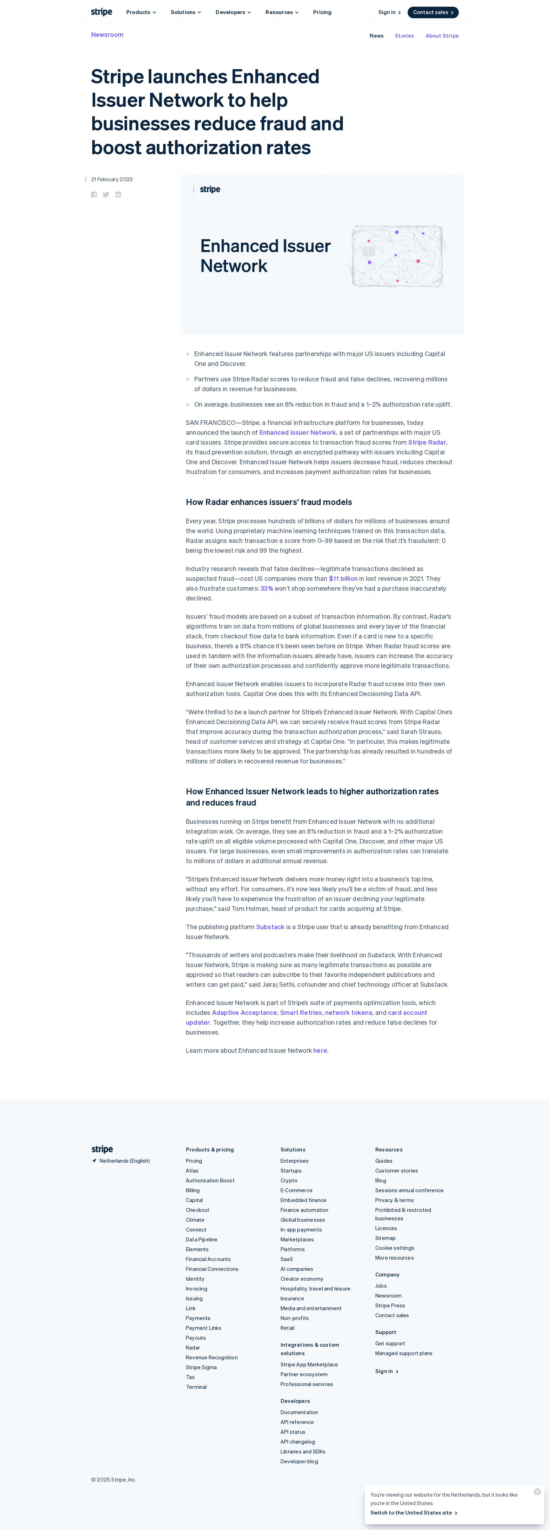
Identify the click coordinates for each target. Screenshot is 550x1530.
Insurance (292, 1298)
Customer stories (396, 1170)
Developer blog (299, 1461)
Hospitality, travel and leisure (315, 1288)
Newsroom (107, 34)
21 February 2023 (112, 179)
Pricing (322, 11)
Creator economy (302, 1278)
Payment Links (204, 1327)
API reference (297, 1421)
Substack (270, 926)
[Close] (536, 1493)
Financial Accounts (208, 1258)
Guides (384, 1160)
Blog (380, 1180)
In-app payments (301, 1229)
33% (267, 588)
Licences (386, 1228)
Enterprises (295, 1160)
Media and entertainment (311, 1308)
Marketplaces (297, 1239)
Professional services (307, 1383)
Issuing (194, 1298)
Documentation (299, 1412)
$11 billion (343, 578)
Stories (404, 35)
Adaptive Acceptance (244, 1012)
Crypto (289, 1180)
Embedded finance (304, 1199)
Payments (198, 1317)
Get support (390, 1343)
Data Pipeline (202, 1239)
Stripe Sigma (201, 1367)
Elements (197, 1249)
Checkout (198, 1209)
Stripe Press (390, 1305)
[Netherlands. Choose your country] (120, 1160)
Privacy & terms (394, 1199)
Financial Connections (212, 1268)
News (377, 35)
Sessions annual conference (409, 1190)
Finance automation (305, 1209)
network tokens (349, 1012)
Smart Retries (301, 1012)
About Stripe (442, 35)
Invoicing (196, 1288)
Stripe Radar (427, 442)
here (320, 1050)
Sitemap (385, 1237)
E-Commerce (297, 1190)
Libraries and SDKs (303, 1451)
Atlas (192, 1170)
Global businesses (303, 1219)
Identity (195, 1278)
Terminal (196, 1386)
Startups (291, 1170)
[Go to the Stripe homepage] (99, 1149)
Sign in (390, 11)
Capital (194, 1199)
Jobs (381, 1285)
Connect (196, 1229)
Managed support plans (403, 1353)
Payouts (196, 1337)
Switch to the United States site (414, 1512)
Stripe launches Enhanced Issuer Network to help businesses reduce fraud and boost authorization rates (217, 111)
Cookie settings (394, 1247)
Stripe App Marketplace (309, 1364)
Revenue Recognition (212, 1357)
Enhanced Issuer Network (298, 432)
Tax (190, 1376)
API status (293, 1431)
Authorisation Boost (210, 1180)
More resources (394, 1257)
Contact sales (434, 11)
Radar (193, 1347)
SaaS (287, 1258)
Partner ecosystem (304, 1374)
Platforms (293, 1249)
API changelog (298, 1441)
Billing (193, 1190)
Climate (195, 1219)
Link (191, 1308)
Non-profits (295, 1317)
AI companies (297, 1268)
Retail (287, 1327)
